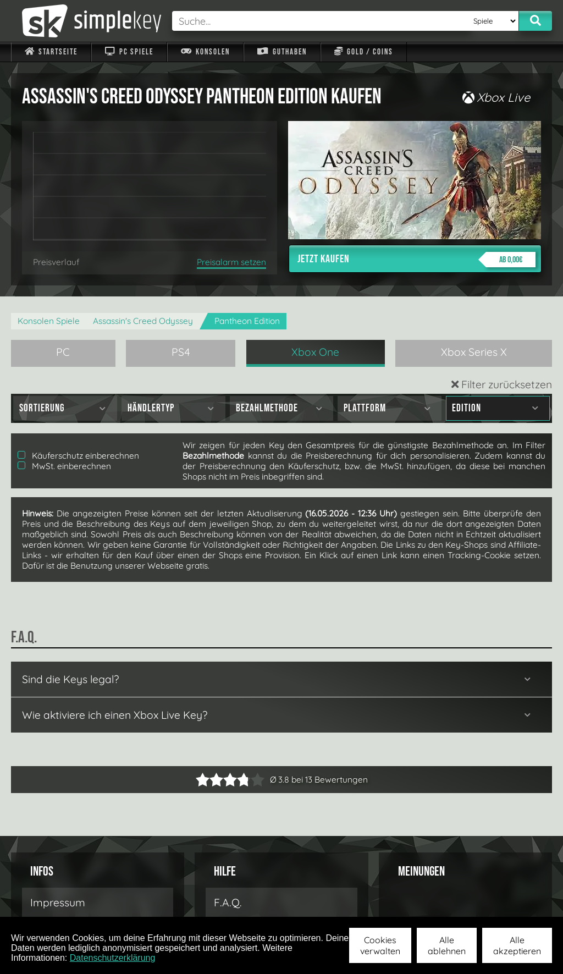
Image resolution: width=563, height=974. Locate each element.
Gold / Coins (363, 52)
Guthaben (281, 52)
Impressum (57, 902)
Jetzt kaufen (416, 259)
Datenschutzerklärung (113, 957)
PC (63, 352)
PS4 (181, 352)
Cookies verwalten (380, 945)
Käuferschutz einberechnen (78, 455)
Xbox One (315, 352)
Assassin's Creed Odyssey (143, 321)
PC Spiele (129, 52)
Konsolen (205, 52)
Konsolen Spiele (49, 321)
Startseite (51, 52)
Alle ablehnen (447, 945)
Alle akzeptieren (517, 945)
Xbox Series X (474, 352)
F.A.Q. (228, 902)
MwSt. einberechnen (64, 466)
